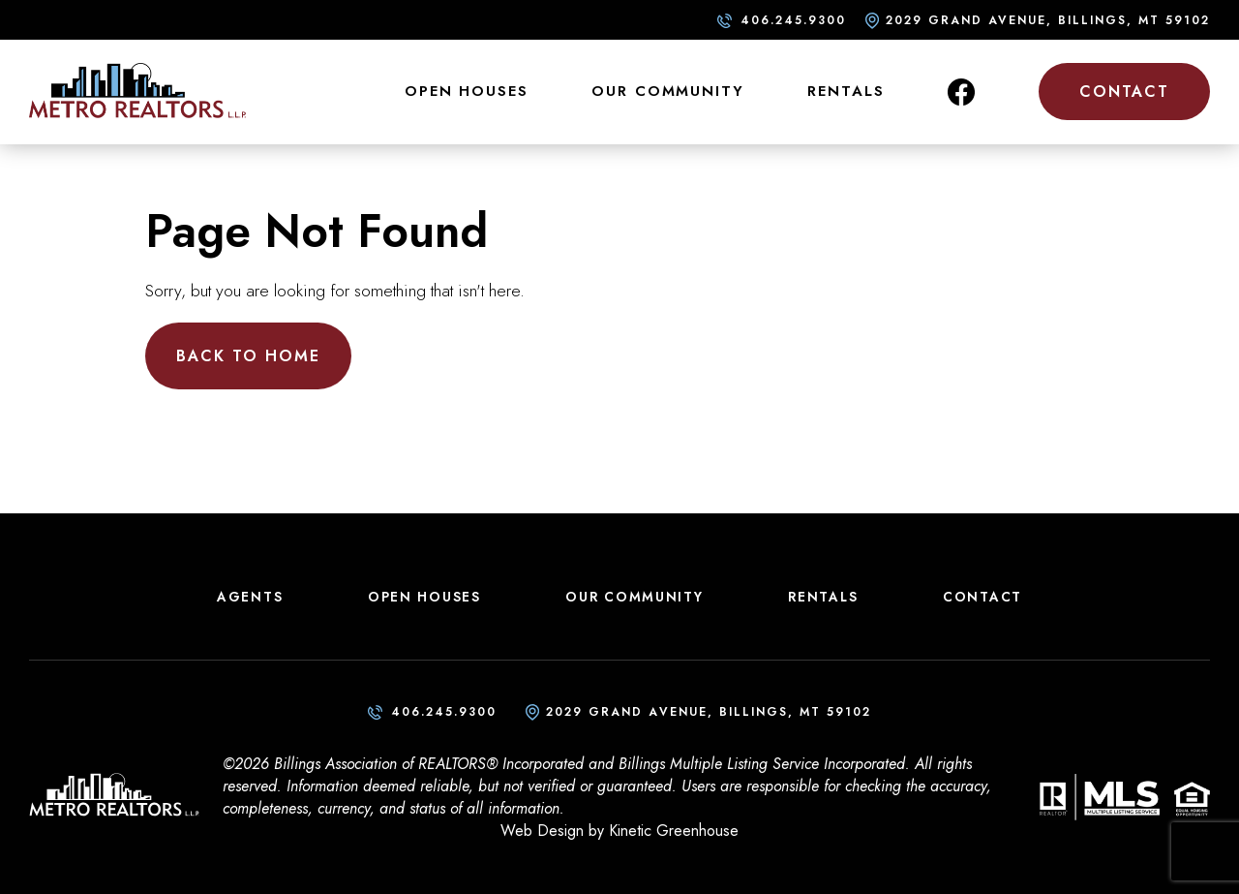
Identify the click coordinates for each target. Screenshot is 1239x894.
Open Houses (467, 91)
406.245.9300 (793, 20)
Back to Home (248, 356)
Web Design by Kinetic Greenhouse (619, 830)
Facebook (961, 92)
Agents (250, 596)
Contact (1124, 91)
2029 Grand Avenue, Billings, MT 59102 (1048, 20)
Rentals (845, 91)
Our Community (667, 91)
